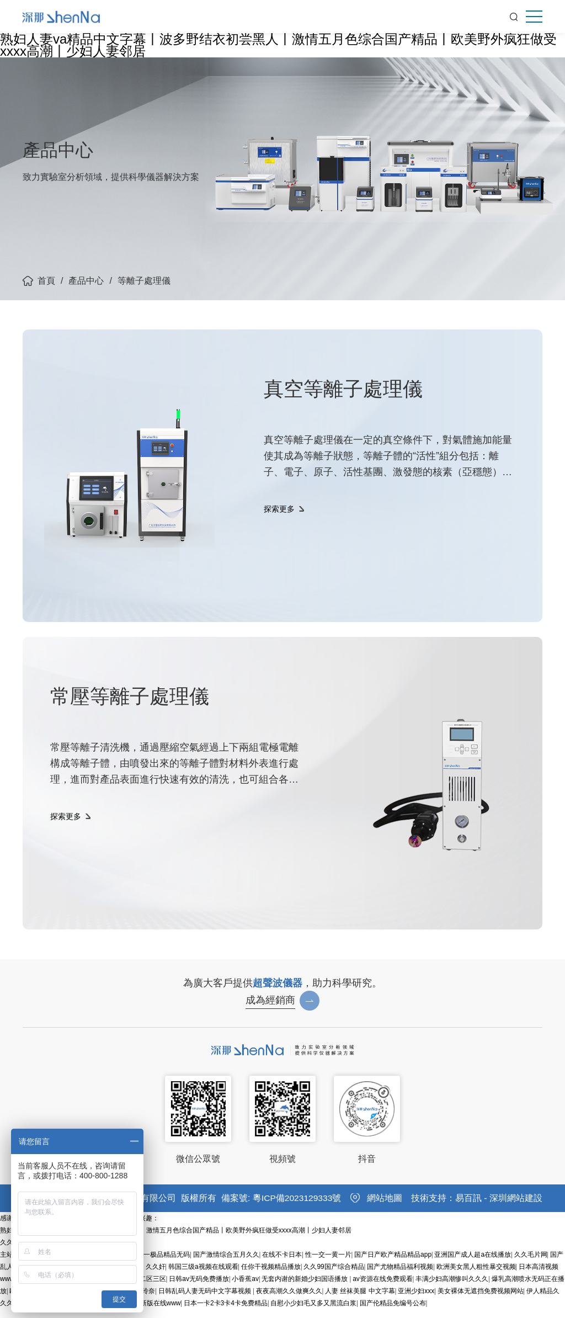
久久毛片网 (530, 1263)
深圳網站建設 (515, 1206)
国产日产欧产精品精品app (392, 1263)
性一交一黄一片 (328, 1263)
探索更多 (279, 519)
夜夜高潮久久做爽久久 (289, 1300)
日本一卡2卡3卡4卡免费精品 (226, 1312)
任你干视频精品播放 (271, 1275)
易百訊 (468, 1206)
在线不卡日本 (282, 1263)
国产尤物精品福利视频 (400, 1275)
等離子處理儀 (144, 280)
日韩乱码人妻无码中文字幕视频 (205, 1300)
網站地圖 (384, 1206)
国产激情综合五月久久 (226, 1263)
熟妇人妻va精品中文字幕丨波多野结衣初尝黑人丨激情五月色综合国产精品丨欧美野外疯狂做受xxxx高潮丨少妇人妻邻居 (278, 45)
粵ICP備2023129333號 (298, 1206)
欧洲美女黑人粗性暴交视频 (476, 1275)
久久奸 (156, 1275)
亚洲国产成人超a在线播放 (472, 1263)
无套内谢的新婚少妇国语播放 (305, 1288)
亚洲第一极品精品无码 (157, 1263)
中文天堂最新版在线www (144, 1312)
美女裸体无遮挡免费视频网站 (481, 1300)
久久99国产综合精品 (333, 1275)
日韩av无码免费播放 (199, 1288)
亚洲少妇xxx (416, 1300)
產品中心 (86, 280)
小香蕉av (245, 1288)
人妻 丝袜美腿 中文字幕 (360, 1300)
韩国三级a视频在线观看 (203, 1275)
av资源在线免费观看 (383, 1288)
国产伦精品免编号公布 (393, 1312)
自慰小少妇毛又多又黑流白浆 (313, 1312)
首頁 (46, 280)
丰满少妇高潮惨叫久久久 (451, 1288)
